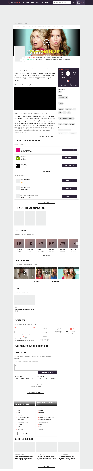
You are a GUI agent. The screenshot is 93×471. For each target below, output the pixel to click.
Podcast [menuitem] (37, 2)
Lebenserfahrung (73, 133)
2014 (69, 112)
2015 (64, 112)
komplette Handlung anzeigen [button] (46, 136)
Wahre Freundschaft (63, 133)
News (16, 288)
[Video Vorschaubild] (24, 273)
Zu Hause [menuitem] (47, 2)
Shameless (20, 431)
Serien (19, 23)
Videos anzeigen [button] (37, 281)
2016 (60, 112)
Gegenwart (61, 109)
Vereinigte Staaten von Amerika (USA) (66, 118)
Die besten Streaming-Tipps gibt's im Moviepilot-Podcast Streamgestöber (52, 59)
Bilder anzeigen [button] (55, 281)
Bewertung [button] (53, 371)
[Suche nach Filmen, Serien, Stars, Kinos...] (62, 2)
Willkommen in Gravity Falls (23, 439)
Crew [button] (51, 237)
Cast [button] (42, 237)
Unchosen (41, 431)
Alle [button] (17, 371)
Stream (23, 27)
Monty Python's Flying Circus (23, 434)
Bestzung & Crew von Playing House (24, 234)
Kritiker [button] (27, 371)
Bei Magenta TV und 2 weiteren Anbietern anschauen (49, 57)
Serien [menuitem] (28, 2)
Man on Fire (41, 429)
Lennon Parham (46, 69)
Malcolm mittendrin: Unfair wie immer (46, 424)
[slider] (68, 81)
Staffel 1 (19, 227)
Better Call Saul (21, 436)
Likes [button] (46, 371)
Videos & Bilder (21, 260)
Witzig (60, 124)
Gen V (40, 443)
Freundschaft (67, 130)
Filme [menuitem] (23, 2)
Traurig (65, 124)
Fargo (19, 427)
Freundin (61, 130)
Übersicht (17, 27)
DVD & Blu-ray (60, 27)
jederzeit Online (18, 144)
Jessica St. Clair (24, 70)
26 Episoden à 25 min (63, 97)
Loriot (19, 429)
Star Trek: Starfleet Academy (45, 436)
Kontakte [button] (22, 371)
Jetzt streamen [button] (69, 150)
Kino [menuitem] (42, 2)
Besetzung (48, 27)
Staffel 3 (41, 227)
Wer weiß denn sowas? (43, 439)
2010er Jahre (68, 109)
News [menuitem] (32, 2)
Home (15, 23)
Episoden (28, 27)
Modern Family (20, 446)
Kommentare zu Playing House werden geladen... (28, 361)
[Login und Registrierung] (73, 2)
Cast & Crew (20, 230)
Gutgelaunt (72, 124)
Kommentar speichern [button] (47, 366)
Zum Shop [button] (69, 180)
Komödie (61, 103)
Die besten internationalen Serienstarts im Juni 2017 (24, 310)
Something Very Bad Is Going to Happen (46, 434)
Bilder (53, 27)
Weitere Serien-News (23, 455)
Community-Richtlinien (30, 356)
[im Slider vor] (78, 243)
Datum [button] (40, 371)
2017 (74, 109)
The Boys (41, 427)
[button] (61, 84)
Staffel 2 (30, 227)
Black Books (20, 441)
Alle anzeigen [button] (46, 171)
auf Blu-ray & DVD (19, 175)
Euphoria (41, 441)
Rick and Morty (21, 424)
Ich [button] (32, 371)
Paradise (41, 446)
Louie (19, 443)
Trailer (34, 27)
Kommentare (41, 27)
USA (60, 91)
